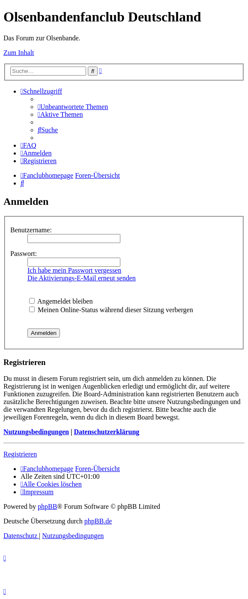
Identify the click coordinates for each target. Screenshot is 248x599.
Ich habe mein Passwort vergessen (74, 270)
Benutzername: (31, 230)
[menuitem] (73, 106)
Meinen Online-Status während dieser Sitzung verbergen (111, 309)
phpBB (47, 506)
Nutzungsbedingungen (36, 431)
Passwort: (23, 253)
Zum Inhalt (18, 52)
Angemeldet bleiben (61, 301)
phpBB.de (98, 521)
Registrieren (20, 454)
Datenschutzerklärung (106, 431)
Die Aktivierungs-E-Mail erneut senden (81, 278)
